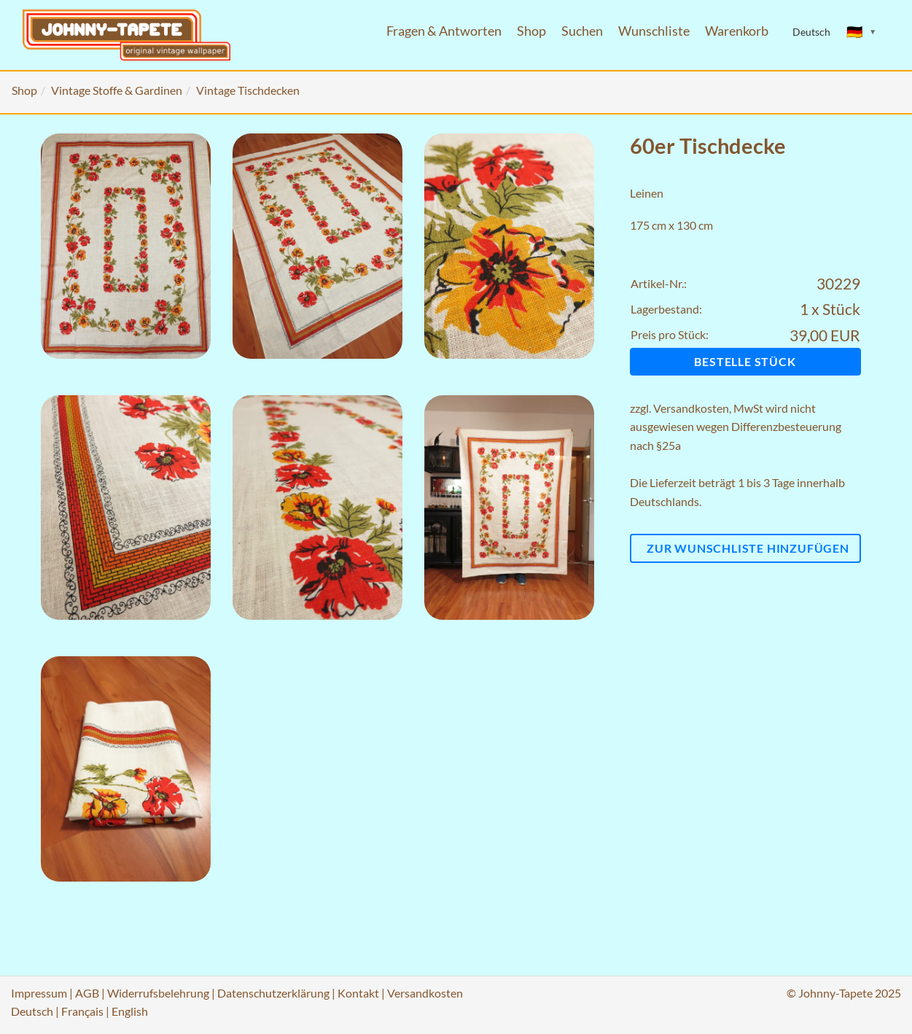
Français (82, 1011)
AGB (87, 993)
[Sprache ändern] (862, 32)
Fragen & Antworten (444, 31)
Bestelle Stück (744, 361)
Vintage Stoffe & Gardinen (116, 90)
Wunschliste (654, 31)
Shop (531, 31)
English (130, 1011)
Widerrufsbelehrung (158, 993)
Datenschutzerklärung (273, 993)
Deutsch (32, 1011)
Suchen (582, 31)
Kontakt (358, 993)
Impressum (39, 993)
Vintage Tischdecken (248, 90)
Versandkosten (691, 408)
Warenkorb (736, 31)
